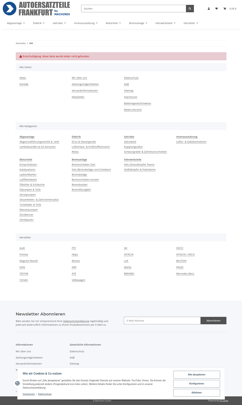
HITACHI (128, 254)
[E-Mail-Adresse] (162, 320)
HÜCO (179, 248)
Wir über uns (79, 77)
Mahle (127, 267)
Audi (22, 248)
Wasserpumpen (29, 209)
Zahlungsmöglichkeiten (85, 84)
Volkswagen (78, 280)
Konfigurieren (196, 383)
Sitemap (129, 90)
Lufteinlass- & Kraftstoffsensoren (91, 146)
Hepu (75, 254)
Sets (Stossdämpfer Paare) (139, 164)
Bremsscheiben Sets (83, 164)
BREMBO (129, 273)
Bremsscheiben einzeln (85, 179)
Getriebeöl (130, 141)
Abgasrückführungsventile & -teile (39, 141)
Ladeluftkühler (28, 174)
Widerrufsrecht (133, 109)
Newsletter (78, 97)
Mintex (76, 260)
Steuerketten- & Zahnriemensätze (39, 199)
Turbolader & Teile (30, 204)
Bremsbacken (80, 184)
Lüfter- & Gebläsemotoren (191, 141)
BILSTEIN (181, 260)
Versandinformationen (85, 90)
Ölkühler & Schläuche (32, 184)
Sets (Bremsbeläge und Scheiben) (91, 169)
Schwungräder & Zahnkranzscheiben (145, 151)
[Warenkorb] (230, 9)
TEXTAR (24, 273)
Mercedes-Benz (185, 273)
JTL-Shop (224, 400)
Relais (75, 151)
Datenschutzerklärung (76, 321)
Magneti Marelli (29, 260)
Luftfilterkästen (28, 179)
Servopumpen (28, 194)
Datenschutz (131, 77)
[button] (209, 9)
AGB (126, 84)
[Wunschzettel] (217, 9)
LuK (126, 260)
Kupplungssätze (133, 146)
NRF (74, 267)
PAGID (179, 267)
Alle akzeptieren (196, 374)
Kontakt (24, 84)
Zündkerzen (26, 214)
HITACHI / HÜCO (185, 254)
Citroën (24, 280)
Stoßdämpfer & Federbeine (140, 169)
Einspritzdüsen (28, 164)
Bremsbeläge (79, 174)
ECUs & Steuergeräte (84, 141)
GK (125, 248)
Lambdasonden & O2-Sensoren (38, 146)
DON (22, 267)
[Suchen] (133, 8)
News (23, 77)
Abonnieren (213, 320)
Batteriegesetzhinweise (137, 103)
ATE (74, 273)
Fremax (24, 254)
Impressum (130, 97)
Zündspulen (27, 219)
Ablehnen (196, 392)
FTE (74, 248)
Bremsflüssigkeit (81, 189)
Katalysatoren (27, 169)
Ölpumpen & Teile (30, 189)
